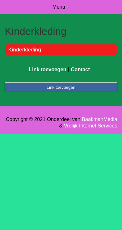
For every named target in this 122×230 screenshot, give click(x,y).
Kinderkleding (24, 50)
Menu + (61, 7)
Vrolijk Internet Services (90, 125)
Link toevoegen (47, 69)
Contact (80, 69)
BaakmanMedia (99, 119)
